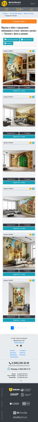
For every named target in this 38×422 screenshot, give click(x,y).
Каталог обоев (19, 21)
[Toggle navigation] (33, 3)
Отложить (27, 87)
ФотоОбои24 (15, 2)
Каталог (12, 350)
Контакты (23, 355)
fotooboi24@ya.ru (19, 343)
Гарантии (22, 353)
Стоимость (23, 350)
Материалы (13, 355)
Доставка (13, 353)
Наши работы (14, 357)
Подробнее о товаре (19, 91)
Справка (8, 43)
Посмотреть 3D (11, 87)
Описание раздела (11, 39)
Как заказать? (26, 39)
